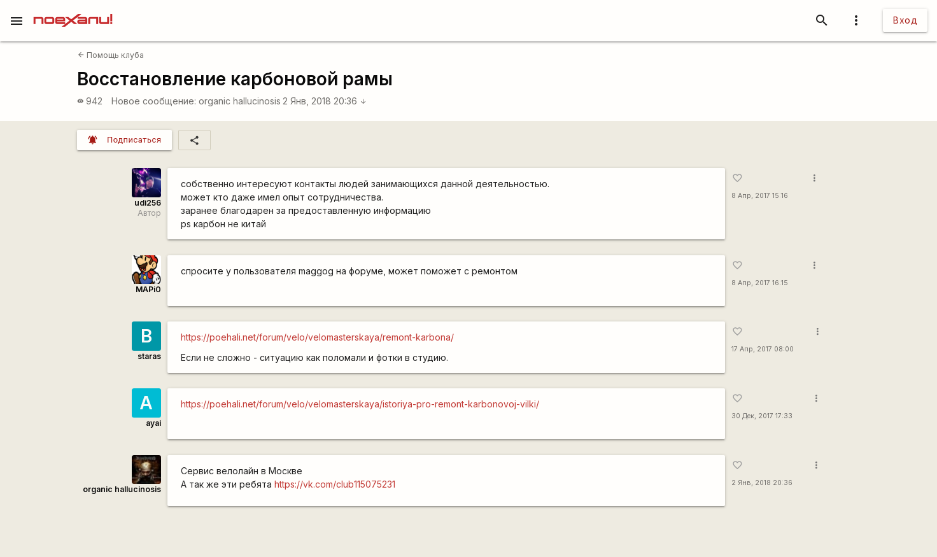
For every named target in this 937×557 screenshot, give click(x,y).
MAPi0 (148, 289)
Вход (905, 20)
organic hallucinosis (240, 100)
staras (149, 356)
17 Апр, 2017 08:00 (762, 349)
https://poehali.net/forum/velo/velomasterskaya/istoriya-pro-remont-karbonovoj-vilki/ (360, 403)
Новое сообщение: (153, 100)
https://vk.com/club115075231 (334, 484)
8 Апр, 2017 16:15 (759, 283)
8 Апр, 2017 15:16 (759, 196)
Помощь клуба (110, 55)
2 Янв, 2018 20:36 (325, 100)
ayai (153, 423)
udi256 (147, 203)
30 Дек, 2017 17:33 (762, 416)
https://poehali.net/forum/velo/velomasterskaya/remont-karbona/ (317, 337)
